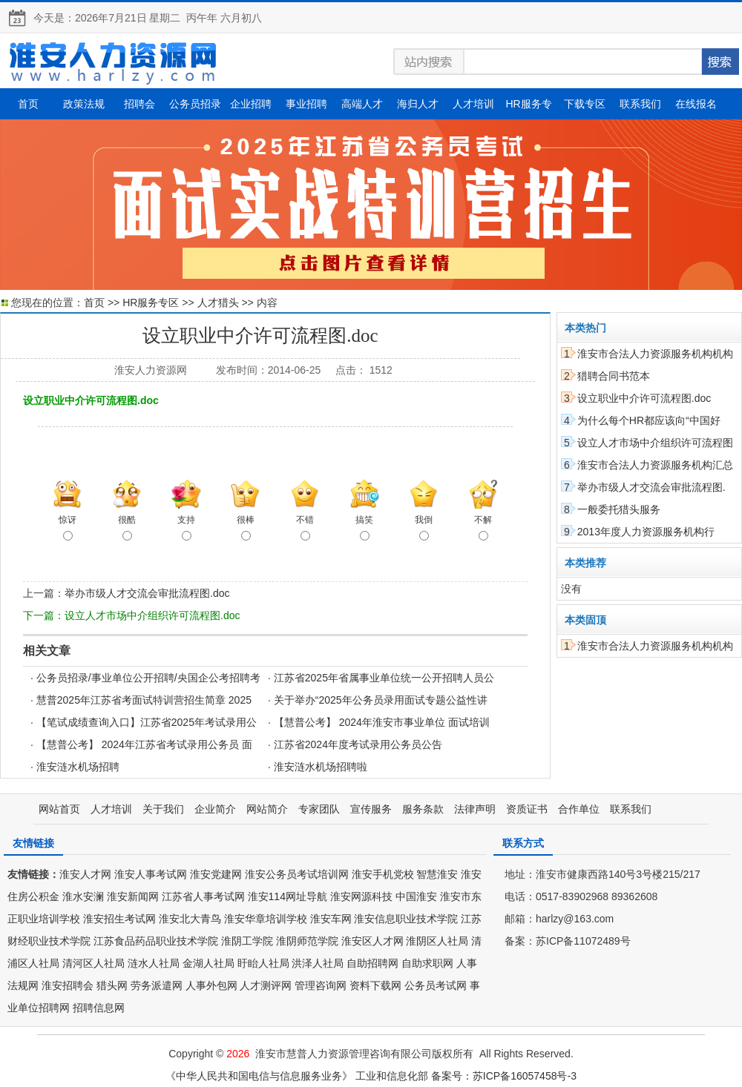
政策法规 (84, 104)
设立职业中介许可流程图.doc (644, 398)
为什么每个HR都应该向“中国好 (648, 420)
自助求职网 (427, 963)
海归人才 (418, 104)
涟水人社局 (154, 963)
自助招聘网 (372, 963)
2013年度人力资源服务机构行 (646, 532)
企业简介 (215, 809)
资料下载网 (375, 985)
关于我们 (163, 809)
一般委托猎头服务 (618, 509)
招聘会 (139, 104)
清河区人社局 (93, 963)
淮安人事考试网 (150, 874)
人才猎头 (218, 302)
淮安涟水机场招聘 (77, 767)
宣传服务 (371, 809)
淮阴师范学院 (307, 941)
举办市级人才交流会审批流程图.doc (147, 593)
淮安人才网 (85, 874)
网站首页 (59, 809)
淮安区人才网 (372, 941)
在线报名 (696, 104)
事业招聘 (306, 104)
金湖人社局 (208, 963)
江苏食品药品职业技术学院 (155, 941)
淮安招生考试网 (119, 919)
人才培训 (473, 104)
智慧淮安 (437, 874)
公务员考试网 (435, 985)
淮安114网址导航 (287, 896)
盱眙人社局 (263, 963)
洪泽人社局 (318, 963)
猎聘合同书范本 (613, 376)
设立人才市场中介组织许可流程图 (655, 443)
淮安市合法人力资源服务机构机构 (655, 354)
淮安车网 (331, 919)
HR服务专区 (150, 302)
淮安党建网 (216, 874)
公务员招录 (195, 104)
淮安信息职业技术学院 (406, 919)
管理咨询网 (321, 985)
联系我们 (640, 104)
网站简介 (267, 809)
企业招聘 (251, 104)
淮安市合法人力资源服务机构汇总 (655, 465)
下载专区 (584, 104)
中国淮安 (416, 896)
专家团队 (319, 809)
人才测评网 (266, 985)
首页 (28, 104)
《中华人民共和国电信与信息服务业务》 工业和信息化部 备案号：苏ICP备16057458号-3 (371, 1076)
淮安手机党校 (383, 874)
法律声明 (475, 809)
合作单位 (579, 809)
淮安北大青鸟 (190, 919)
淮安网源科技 (361, 896)
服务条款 (423, 809)
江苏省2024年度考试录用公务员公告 (358, 744)
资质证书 (527, 809)
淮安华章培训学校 (265, 919)
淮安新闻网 (133, 896)
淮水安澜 (83, 896)
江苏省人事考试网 (203, 896)
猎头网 (112, 985)
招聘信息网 (99, 1008)
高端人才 (362, 104)
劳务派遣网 (157, 985)
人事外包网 (211, 985)
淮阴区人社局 (437, 941)
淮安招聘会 (67, 985)
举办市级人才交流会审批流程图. (651, 487)
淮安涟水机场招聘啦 (320, 767)
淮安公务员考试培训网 (297, 874)
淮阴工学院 (247, 941)
